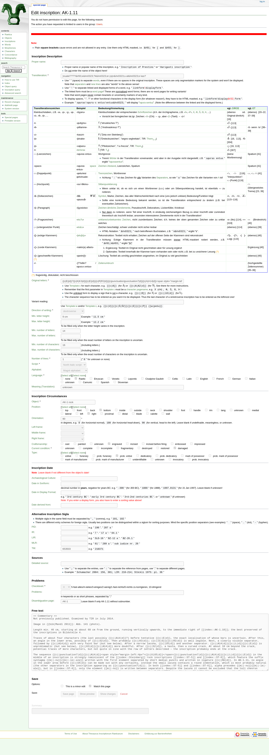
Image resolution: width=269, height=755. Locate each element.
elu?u (80, 220)
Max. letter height (41, 323)
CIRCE (235, 109)
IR (33, 535)
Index (7, 83)
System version (12, 108)
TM (33, 551)
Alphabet (36, 372)
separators (80, 84)
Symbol (102, 197)
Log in (262, 1)
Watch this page (102, 701)
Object (35, 403)
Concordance (11, 55)
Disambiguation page (43, 604)
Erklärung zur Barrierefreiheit (158, 748)
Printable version (12, 121)
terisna (80, 151)
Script (35, 366)
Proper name (38, 62)
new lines (96, 84)
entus (119, 163)
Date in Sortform (40, 485)
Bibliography (10, 58)
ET (253, 109)
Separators (162, 179)
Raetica (8, 34)
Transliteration (39, 75)
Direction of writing (41, 312)
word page (97, 92)
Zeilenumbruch (106, 264)
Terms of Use (71, 748)
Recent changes (12, 102)
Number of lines (40, 361)
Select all (66, 377)
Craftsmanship (39, 446)
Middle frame (38, 435)
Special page (39, 5)
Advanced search (13, 93)
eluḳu (80, 228)
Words (8, 44)
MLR (34, 546)
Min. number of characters (45, 346)
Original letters (39, 282)
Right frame (38, 441)
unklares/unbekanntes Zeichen (114, 220)
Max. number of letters (43, 337)
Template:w (71, 308)
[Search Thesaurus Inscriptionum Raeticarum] (13, 67)
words (96, 81)
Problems (37, 595)
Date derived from (41, 507)
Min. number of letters (43, 332)
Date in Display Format (43, 495)
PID (34, 530)
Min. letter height (40, 318)
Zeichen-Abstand (107, 167)
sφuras (113, 163)
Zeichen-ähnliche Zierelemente (114, 209)
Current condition (41, 450)
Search (4, 63)
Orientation (37, 420)
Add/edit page (11, 105)
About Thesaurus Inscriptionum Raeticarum (102, 748)
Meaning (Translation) (43, 389)
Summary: (37, 720)
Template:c (75, 287)
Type (34, 455)
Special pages (11, 117)
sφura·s (143, 103)
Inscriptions (10, 41)
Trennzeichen (105, 174)
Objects (8, 38)
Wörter (113, 159)
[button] (123, 709)
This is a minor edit (75, 701)
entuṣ (150, 103)
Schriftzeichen (145, 113)
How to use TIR (12, 80)
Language (37, 377)
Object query (11, 86)
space (93, 167)
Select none (79, 377)
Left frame (37, 429)
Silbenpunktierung (107, 185)
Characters (10, 51)
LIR (33, 540)
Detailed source (40, 566)
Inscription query (12, 90)
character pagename (137, 291)
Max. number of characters (46, 352)
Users (99, 24)
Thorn (151, 139)
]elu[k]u (81, 237)
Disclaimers (133, 748)
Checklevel (37, 589)
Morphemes (10, 48)
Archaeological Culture (43, 480)
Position (36, 409)
